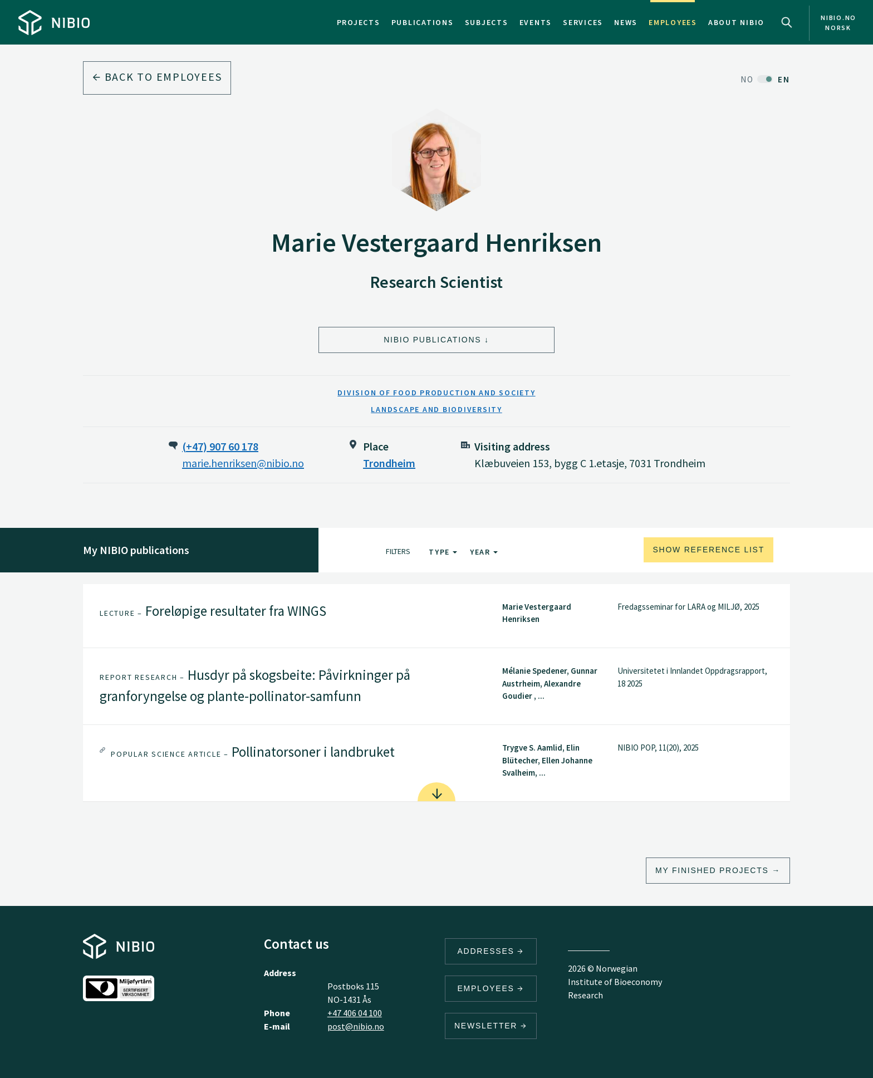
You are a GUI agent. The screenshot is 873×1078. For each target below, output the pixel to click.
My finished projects (712, 870)
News (625, 22)
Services (583, 22)
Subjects (486, 22)
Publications (422, 22)
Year (484, 552)
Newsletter (490, 1025)
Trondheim (389, 463)
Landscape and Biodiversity (436, 409)
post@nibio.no (355, 1026)
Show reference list (708, 549)
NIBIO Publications (432, 339)
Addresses (491, 951)
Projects (358, 22)
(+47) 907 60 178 (220, 446)
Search (787, 22)
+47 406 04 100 (354, 1012)
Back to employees (157, 77)
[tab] (436, 616)
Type (443, 552)
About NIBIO (736, 22)
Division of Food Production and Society (436, 393)
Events (535, 22)
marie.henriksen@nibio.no (243, 463)
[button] (436, 616)
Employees (673, 22)
